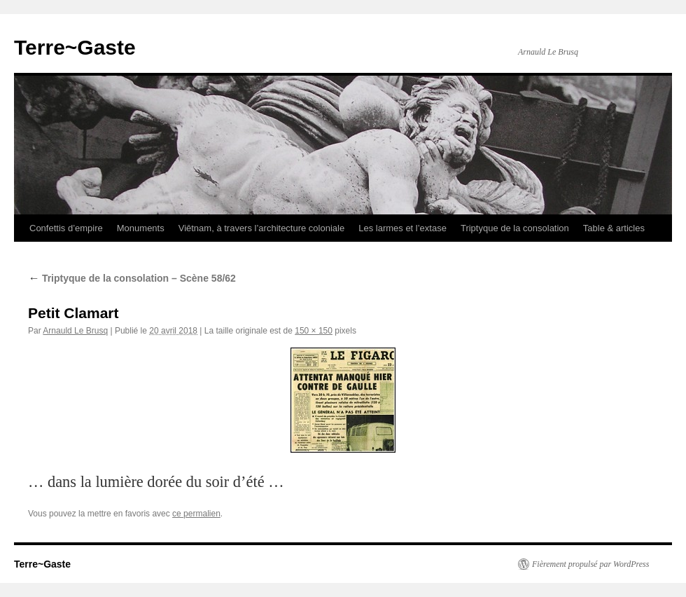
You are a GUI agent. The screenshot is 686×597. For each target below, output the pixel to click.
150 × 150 (313, 331)
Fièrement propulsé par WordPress (590, 564)
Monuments (140, 228)
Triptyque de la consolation (515, 228)
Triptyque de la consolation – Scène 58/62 (132, 278)
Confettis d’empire (66, 228)
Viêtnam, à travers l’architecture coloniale (261, 228)
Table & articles (614, 228)
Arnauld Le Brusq (75, 331)
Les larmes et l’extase (402, 228)
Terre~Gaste (75, 47)
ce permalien (196, 514)
